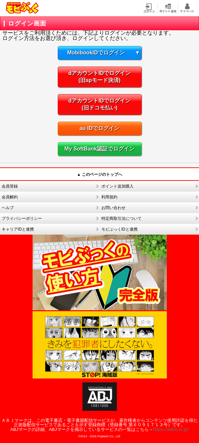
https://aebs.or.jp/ (171, 429)
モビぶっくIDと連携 (119, 229)
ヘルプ (8, 207)
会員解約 (10, 197)
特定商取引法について (121, 218)
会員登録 (10, 186)
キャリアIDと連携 (18, 229)
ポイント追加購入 (117, 186)
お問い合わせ (113, 207)
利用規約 (109, 197)
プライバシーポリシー (22, 218)
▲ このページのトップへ (99, 174)
